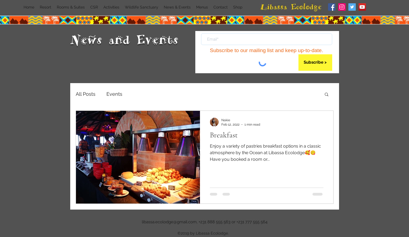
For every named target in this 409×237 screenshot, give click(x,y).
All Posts (85, 94)
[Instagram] (342, 7)
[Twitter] (352, 7)
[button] (326, 95)
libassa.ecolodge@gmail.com (169, 221)
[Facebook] (331, 7)
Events (114, 94)
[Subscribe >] (315, 62)
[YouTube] (362, 7)
